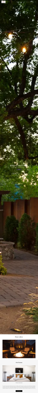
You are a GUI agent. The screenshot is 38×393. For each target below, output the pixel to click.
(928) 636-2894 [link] (19, 332)
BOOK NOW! (19, 169)
